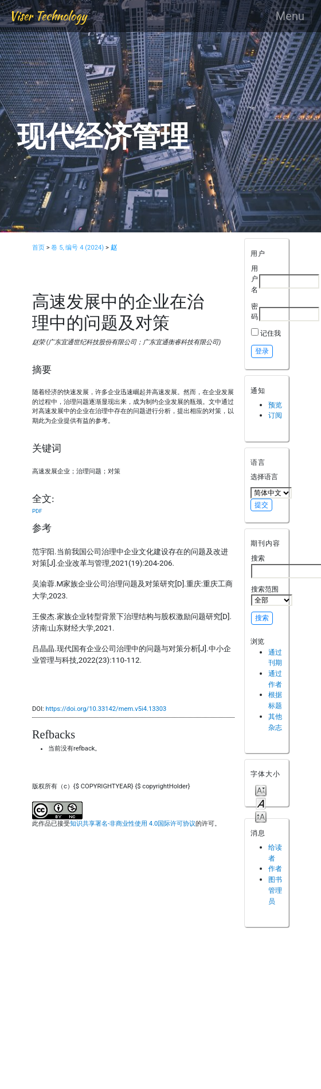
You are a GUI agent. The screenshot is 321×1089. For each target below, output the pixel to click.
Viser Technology (48, 15)
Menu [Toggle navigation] (290, 16)
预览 (275, 404)
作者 (275, 868)
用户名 (254, 279)
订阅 (275, 415)
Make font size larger (261, 816)
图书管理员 (275, 890)
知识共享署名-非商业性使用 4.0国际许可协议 (132, 823)
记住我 (270, 333)
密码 (254, 311)
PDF (37, 511)
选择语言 (264, 476)
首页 (38, 247)
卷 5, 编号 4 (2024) (77, 247)
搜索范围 (271, 595)
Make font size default (261, 803)
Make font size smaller (261, 789)
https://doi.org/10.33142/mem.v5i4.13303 (106, 709)
